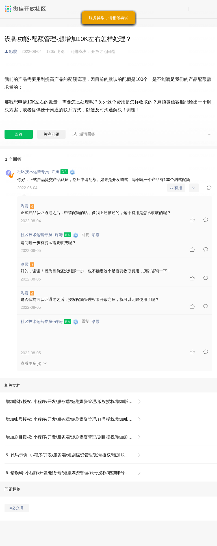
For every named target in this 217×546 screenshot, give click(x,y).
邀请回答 (83, 134)
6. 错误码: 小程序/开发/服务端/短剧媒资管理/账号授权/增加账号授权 (69, 472)
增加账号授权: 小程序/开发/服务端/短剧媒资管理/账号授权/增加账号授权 (73, 419)
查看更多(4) (31, 363)
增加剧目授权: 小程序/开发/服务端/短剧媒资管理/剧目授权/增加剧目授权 (73, 437)
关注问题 (51, 134)
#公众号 (17, 508)
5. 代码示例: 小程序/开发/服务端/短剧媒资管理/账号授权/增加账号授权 (71, 454)
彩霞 (13, 51)
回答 (19, 134)
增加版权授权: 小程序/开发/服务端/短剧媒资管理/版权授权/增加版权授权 (73, 401)
